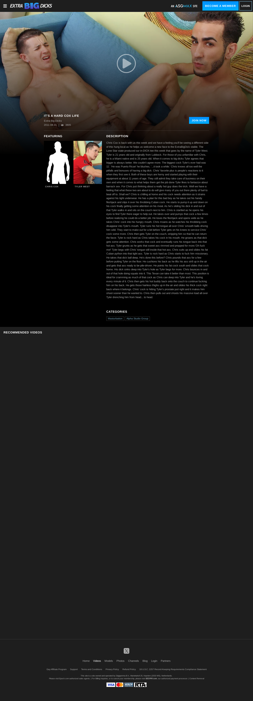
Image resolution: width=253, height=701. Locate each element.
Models (109, 660)
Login (245, 5)
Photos (120, 660)
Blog (145, 660)
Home (86, 660)
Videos (97, 660)
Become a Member (220, 5)
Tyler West (82, 186)
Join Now (199, 120)
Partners (166, 660)
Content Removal (196, 678)
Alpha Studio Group (137, 318)
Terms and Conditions (91, 669)
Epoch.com (64, 678)
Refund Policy (129, 669)
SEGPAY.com (151, 678)
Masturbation (115, 318)
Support (74, 669)
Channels (133, 660)
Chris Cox (52, 186)
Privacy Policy (112, 669)
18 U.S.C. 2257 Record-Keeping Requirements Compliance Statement (173, 669)
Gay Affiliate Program (57, 669)
